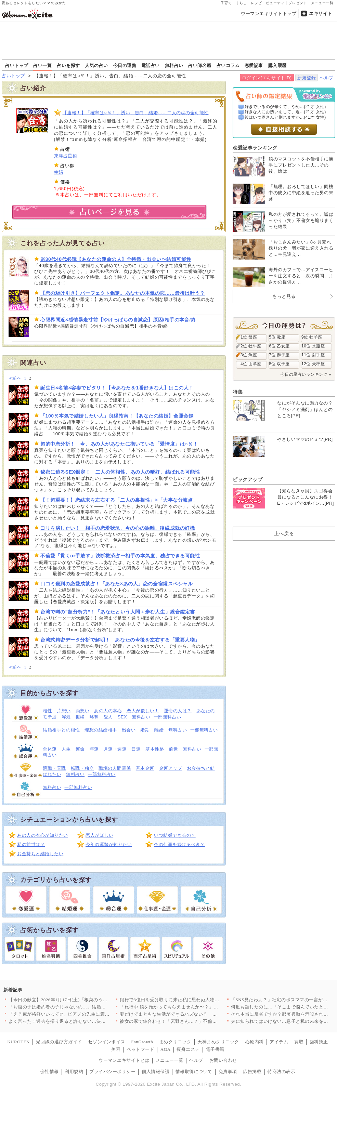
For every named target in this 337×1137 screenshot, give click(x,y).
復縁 (80, 716)
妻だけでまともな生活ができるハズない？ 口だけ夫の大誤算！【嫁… (194, 1014)
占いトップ (16, 65)
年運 (94, 749)
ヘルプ (327, 77)
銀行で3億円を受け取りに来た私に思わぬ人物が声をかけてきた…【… (192, 999)
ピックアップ (247, 479)
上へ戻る (284, 533)
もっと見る (284, 296)
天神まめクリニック (218, 1041)
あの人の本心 (108, 710)
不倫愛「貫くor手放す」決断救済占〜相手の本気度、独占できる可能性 (120, 555)
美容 (115, 1049)
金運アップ (170, 768)
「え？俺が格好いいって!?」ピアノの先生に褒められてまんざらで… (80, 1014)
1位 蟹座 (249, 337)
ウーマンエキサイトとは (124, 1060)
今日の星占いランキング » (306, 374)
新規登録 (306, 77)
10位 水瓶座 (313, 346)
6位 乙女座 (279, 346)
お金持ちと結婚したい (40, 853)
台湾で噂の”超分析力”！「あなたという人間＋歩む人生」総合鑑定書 (117, 611)
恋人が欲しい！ (143, 710)
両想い (83, 710)
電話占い (150, 65)
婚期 (145, 729)
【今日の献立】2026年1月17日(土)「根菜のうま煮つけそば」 (72, 999)
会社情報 (49, 1071)
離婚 (159, 729)
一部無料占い (167, 716)
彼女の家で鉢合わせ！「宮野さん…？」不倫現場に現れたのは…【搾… (194, 1021)
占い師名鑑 (199, 65)
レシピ (256, 3)
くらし (241, 3)
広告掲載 (252, 1071)
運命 (80, 749)
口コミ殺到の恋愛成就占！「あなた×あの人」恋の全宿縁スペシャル (116, 583)
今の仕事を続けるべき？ (179, 844)
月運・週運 (115, 749)
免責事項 (228, 1071)
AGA (165, 1049)
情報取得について (194, 1071)
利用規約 (74, 1071)
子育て (226, 3)
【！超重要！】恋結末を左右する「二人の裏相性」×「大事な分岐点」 (119, 500)
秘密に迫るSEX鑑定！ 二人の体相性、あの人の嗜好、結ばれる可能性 (120, 472)
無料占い (174, 65)
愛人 (108, 716)
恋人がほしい (99, 835)
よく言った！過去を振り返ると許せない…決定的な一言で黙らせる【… (83, 1021)
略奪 (94, 716)
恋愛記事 (254, 65)
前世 (173, 749)
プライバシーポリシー (112, 1071)
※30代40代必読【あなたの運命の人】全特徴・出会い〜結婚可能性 (115, 259)
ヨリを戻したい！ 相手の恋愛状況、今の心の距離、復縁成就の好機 (117, 528)
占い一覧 (42, 65)
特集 (238, 392)
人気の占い (96, 65)
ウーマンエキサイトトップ (268, 13)
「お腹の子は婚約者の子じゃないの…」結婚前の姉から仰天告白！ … (81, 1006)
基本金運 (145, 768)
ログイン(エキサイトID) (266, 77)
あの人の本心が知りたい (42, 835)
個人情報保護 (155, 1071)
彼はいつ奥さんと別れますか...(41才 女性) (285, 117)
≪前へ (15, 378)
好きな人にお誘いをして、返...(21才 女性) (285, 111)
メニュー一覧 (322, 3)
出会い (129, 729)
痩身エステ (188, 1049)
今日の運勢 (125, 65)
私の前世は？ (31, 844)
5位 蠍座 (277, 337)
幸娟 (58, 172)
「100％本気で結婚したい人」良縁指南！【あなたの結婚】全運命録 (116, 416)
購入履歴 (277, 65)
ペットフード (140, 1049)
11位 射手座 (313, 355)
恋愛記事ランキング (255, 147)
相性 (47, 710)
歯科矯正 (319, 1041)
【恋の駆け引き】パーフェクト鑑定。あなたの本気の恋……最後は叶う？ (122, 293)
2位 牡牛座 (251, 346)
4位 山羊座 (251, 363)
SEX (122, 716)
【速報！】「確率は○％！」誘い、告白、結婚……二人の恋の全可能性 (136, 112)
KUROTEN (18, 1041)
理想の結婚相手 (101, 729)
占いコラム (228, 65)
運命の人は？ (178, 710)
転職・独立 (82, 768)
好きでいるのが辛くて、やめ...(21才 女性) (285, 106)
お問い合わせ (223, 1060)
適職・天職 (54, 768)
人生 (66, 749)
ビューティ (275, 3)
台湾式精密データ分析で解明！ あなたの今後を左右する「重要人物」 (120, 640)
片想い (64, 710)
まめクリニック (175, 1041)
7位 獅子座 (279, 355)
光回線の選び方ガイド (59, 1041)
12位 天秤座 (313, 363)
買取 (298, 1041)
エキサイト (320, 13)
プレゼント (297, 3)
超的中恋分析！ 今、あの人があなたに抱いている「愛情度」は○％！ (119, 444)
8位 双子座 (279, 363)
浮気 (66, 716)
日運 (136, 749)
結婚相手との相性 (61, 729)
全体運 (50, 749)
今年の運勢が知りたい (109, 844)
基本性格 (154, 749)
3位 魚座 (249, 355)
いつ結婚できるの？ (175, 835)
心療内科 (254, 1041)
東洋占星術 (65, 155)
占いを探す (68, 65)
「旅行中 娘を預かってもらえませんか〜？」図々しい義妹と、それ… (192, 1006)
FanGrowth (142, 1041)
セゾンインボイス (106, 1041)
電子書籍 (215, 1049)
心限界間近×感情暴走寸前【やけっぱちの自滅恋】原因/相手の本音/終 (118, 319)
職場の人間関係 (115, 768)
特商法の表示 (281, 1071)
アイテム (279, 1041)
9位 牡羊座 (311, 337)
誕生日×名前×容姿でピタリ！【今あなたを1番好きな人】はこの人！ (117, 388)
